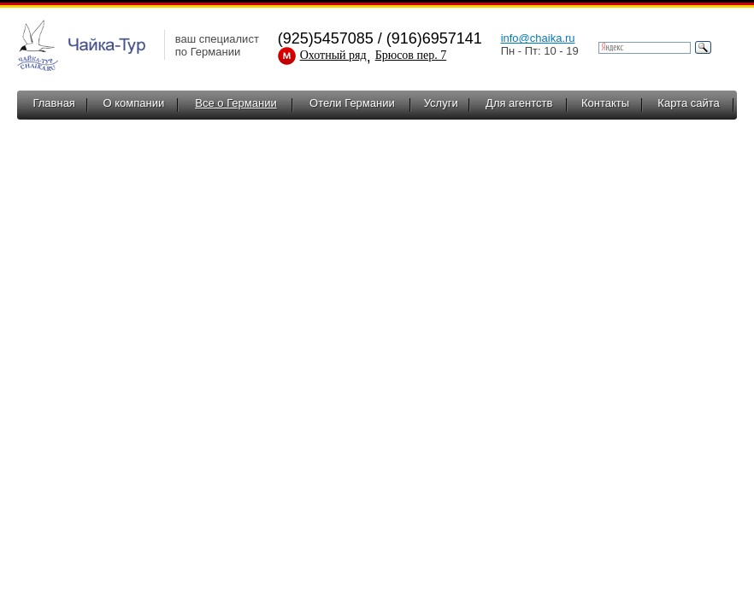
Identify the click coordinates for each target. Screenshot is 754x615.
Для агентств (519, 103)
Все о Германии (235, 103)
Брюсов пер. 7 (411, 55)
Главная (53, 103)
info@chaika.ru (538, 38)
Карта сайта (688, 103)
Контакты (605, 103)
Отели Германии (352, 103)
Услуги (441, 103)
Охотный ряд (333, 55)
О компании (133, 103)
